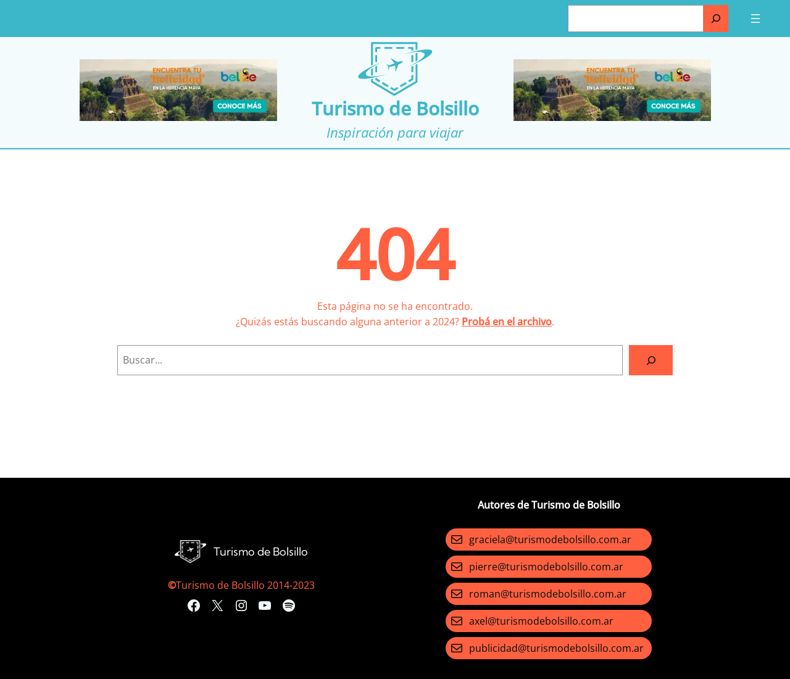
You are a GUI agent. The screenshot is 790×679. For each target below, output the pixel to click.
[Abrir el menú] (755, 18)
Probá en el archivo (507, 321)
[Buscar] (716, 18)
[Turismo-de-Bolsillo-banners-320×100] (178, 117)
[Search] (651, 360)
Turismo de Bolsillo (395, 108)
